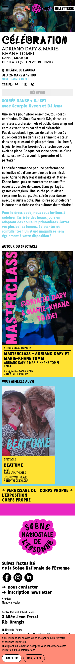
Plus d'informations (24, 650)
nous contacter (23, 587)
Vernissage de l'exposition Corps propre (19, 495)
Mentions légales (11, 602)
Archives (6, 599)
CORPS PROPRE (54, 490)
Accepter (12, 658)
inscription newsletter (30, 592)
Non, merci (34, 658)
